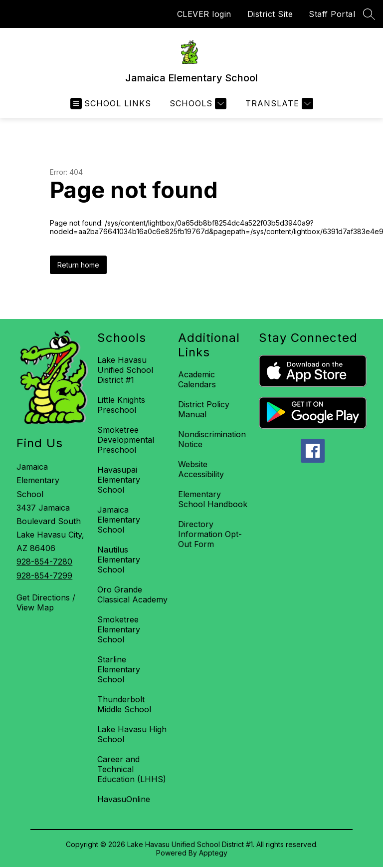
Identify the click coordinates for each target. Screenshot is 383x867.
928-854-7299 (44, 575)
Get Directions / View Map (45, 602)
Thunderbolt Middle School (124, 704)
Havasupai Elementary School (118, 480)
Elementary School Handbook (212, 499)
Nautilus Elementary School (118, 560)
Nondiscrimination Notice (212, 439)
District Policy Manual (203, 409)
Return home (78, 265)
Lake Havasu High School (132, 734)
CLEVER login (204, 14)
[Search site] (369, 14)
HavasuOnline (123, 799)
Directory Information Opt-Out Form (210, 534)
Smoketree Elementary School (118, 629)
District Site (270, 14)
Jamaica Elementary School (118, 520)
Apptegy (213, 853)
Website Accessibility (201, 469)
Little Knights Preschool (121, 405)
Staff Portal (332, 14)
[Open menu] (110, 103)
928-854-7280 (44, 562)
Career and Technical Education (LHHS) (131, 769)
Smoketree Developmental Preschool (125, 440)
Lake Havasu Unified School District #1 (125, 370)
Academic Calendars (197, 379)
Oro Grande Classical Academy (132, 594)
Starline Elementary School (118, 669)
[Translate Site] (278, 103)
